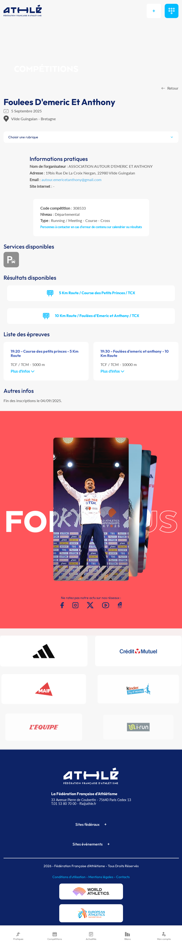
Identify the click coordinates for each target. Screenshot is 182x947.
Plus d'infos (23, 371)
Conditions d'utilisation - (70, 877)
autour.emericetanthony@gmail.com (71, 179)
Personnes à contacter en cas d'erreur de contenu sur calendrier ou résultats (91, 227)
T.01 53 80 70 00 (63, 804)
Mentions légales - (102, 877)
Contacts (123, 877)
